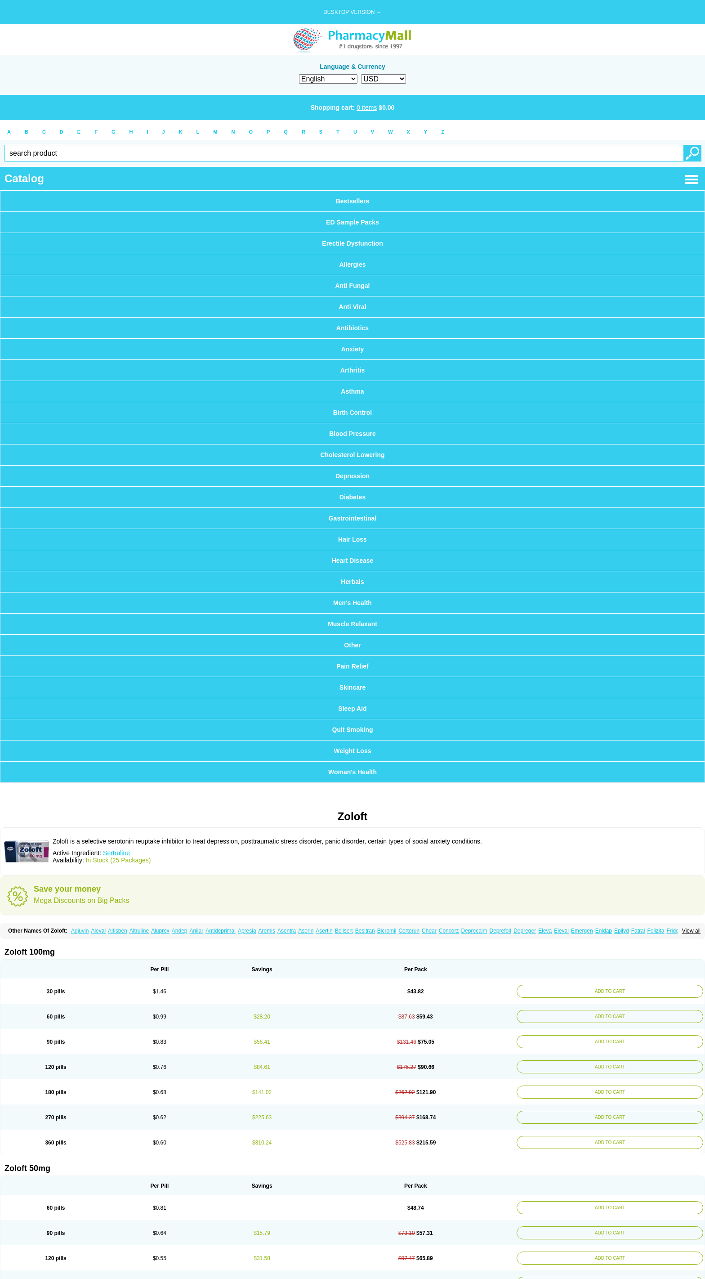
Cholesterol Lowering (352, 454)
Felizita (655, 931)
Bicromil (387, 931)
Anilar (197, 931)
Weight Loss (352, 750)
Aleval (98, 931)
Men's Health (352, 602)
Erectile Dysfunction (352, 243)
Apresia (247, 931)
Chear (429, 931)
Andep (179, 931)
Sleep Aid (352, 708)
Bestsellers (353, 201)
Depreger (524, 931)
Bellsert (344, 931)
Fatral (638, 931)
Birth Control (352, 412)
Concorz (449, 931)
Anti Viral (352, 306)
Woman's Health (352, 772)
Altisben (117, 931)
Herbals (352, 581)
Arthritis (352, 370)
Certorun (408, 931)
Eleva (545, 931)
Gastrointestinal (353, 518)
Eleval (561, 931)
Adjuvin (80, 931)
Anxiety (352, 349)
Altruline (139, 931)
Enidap (603, 931)
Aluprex (160, 931)
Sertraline (116, 853)
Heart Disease (353, 560)
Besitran (365, 931)
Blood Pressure (352, 433)
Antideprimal (220, 931)
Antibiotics (352, 328)
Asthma (352, 391)
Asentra (286, 931)
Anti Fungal (352, 285)
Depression (352, 476)
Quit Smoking (352, 729)
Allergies (352, 264)
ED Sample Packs (352, 222)
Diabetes (352, 497)
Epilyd (621, 931)
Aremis (267, 931)
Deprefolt (500, 931)
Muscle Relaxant (352, 624)
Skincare (352, 687)
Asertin (324, 931)
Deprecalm (474, 931)
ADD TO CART (608, 991)
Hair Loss (352, 539)
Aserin (305, 931)
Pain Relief (352, 666)
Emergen (582, 931)
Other (352, 645)
